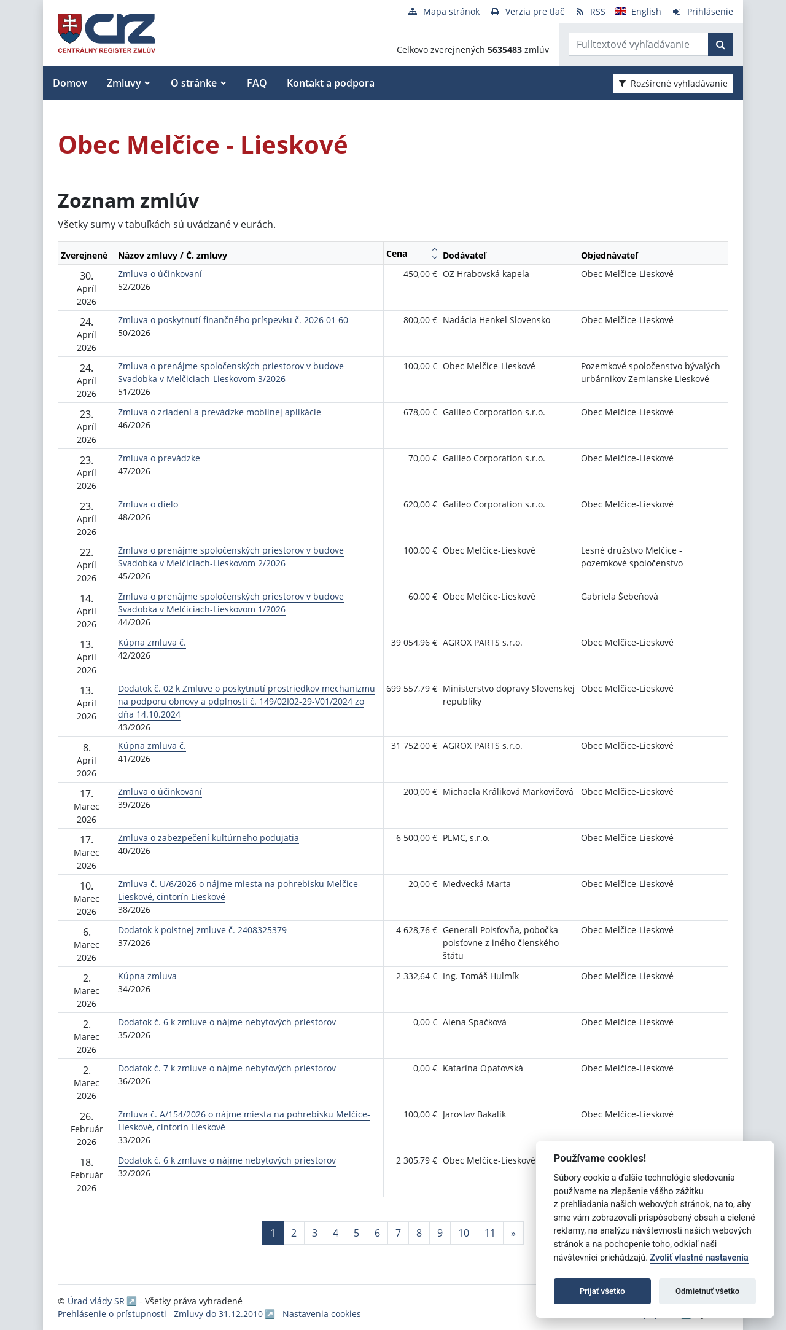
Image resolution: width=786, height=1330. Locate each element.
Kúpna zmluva (147, 976)
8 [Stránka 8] (419, 1233)
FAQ (257, 83)
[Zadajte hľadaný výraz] (639, 44)
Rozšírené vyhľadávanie (673, 83)
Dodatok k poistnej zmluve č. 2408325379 (202, 930)
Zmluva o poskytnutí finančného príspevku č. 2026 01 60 (233, 320)
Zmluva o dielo (148, 504)
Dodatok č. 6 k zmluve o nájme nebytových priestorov (227, 1022)
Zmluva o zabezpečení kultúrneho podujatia (208, 837)
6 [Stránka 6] (377, 1233)
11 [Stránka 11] (490, 1233)
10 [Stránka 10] (463, 1233)
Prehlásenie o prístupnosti (112, 1314)
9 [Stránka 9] (440, 1233)
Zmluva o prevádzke (159, 458)
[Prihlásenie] (702, 11)
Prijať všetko (602, 1291)
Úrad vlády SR (96, 1301)
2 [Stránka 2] (294, 1233)
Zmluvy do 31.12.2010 (218, 1314)
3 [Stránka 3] (314, 1233)
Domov (70, 83)
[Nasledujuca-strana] (513, 1233)
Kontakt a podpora (331, 83)
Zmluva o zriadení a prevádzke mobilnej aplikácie (219, 412)
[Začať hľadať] (720, 44)
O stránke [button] (194, 83)
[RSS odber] (589, 11)
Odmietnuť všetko (707, 1291)
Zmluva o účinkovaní (160, 274)
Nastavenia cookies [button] (321, 1314)
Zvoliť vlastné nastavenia (699, 1258)
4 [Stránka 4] (335, 1233)
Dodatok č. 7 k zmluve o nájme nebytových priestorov (227, 1068)
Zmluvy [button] (124, 83)
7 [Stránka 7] (398, 1233)
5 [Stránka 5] (356, 1233)
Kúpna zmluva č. (152, 642)
